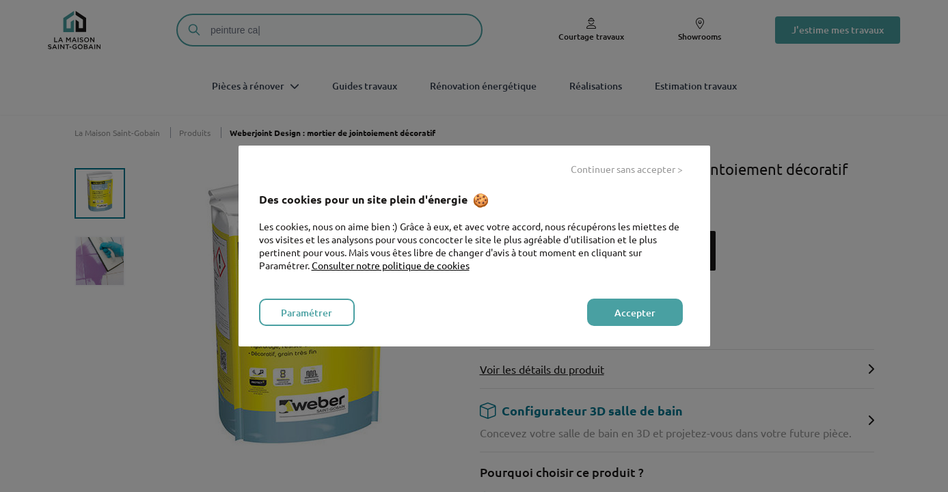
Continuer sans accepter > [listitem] (627, 169)
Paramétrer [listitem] (306, 312)
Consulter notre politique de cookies (391, 265)
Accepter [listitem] (634, 312)
